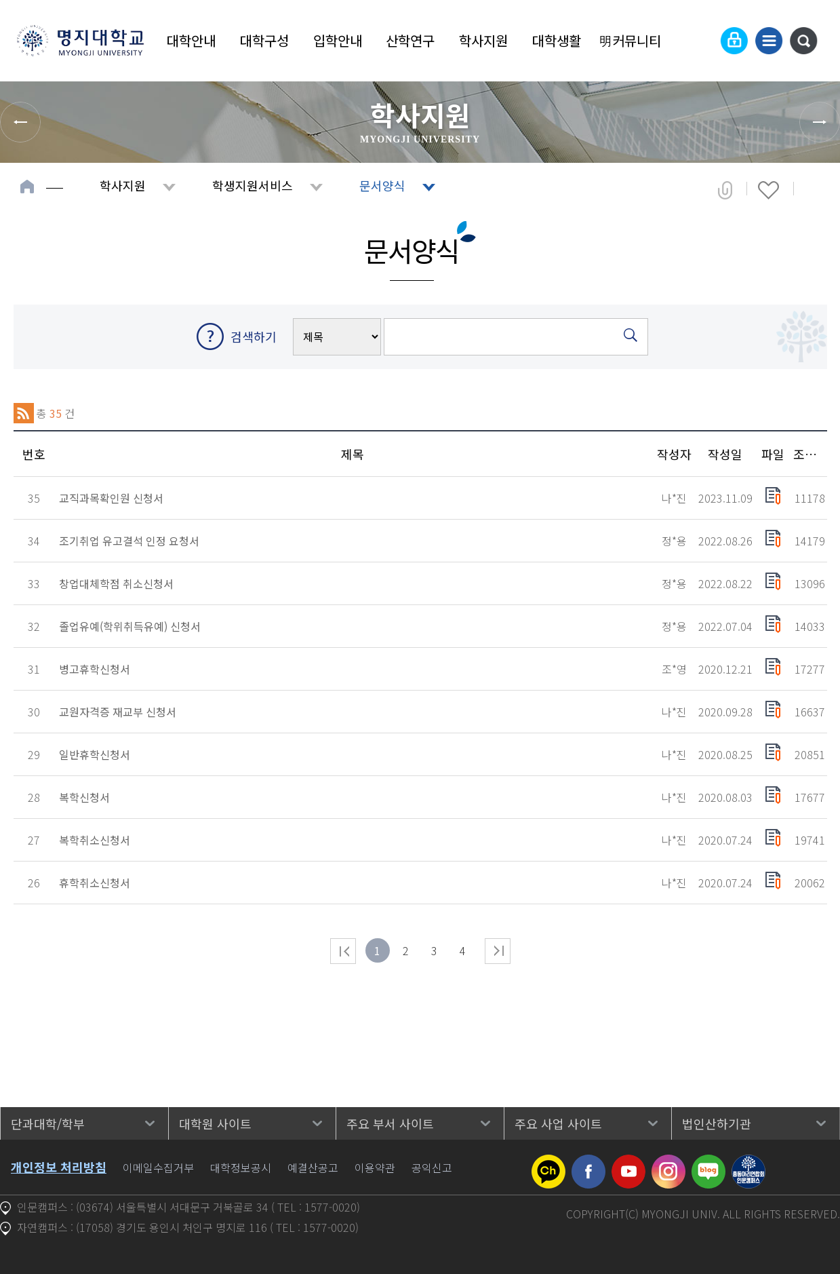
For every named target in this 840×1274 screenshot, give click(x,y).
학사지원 (483, 40)
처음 (343, 951)
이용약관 (375, 1167)
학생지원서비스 (252, 185)
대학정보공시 (240, 1167)
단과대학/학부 (48, 1123)
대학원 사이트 (215, 1123)
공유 (725, 190)
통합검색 (803, 40)
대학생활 (556, 40)
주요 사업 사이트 (558, 1123)
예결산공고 (312, 1167)
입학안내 (337, 40)
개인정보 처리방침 (58, 1167)
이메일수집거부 (158, 1167)
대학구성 (264, 40)
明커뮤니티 (630, 40)
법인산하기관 (716, 1123)
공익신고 (432, 1167)
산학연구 (410, 40)
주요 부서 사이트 (390, 1123)
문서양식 (382, 185)
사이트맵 (768, 40)
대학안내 (191, 40)
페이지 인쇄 (814, 190)
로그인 (734, 40)
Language (701, 40)
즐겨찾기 (768, 190)
